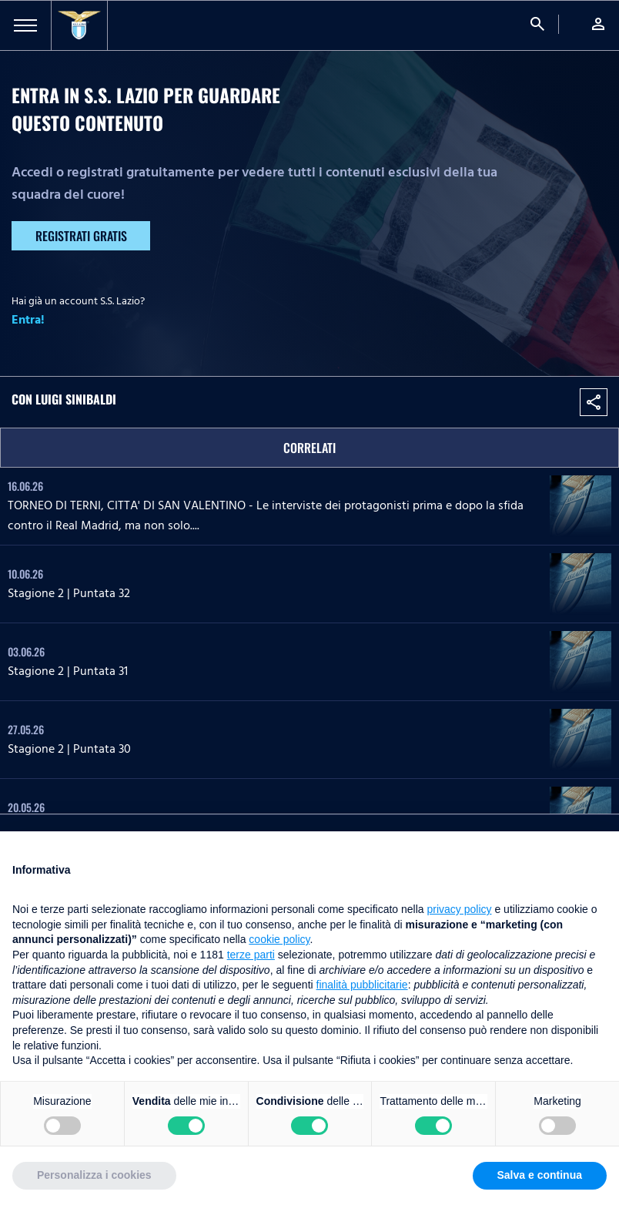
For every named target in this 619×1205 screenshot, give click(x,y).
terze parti (251, 954)
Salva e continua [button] (539, 1175)
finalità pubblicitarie (362, 984)
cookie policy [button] (279, 939)
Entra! (28, 320)
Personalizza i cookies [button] (94, 1175)
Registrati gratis (81, 236)
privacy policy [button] (459, 909)
